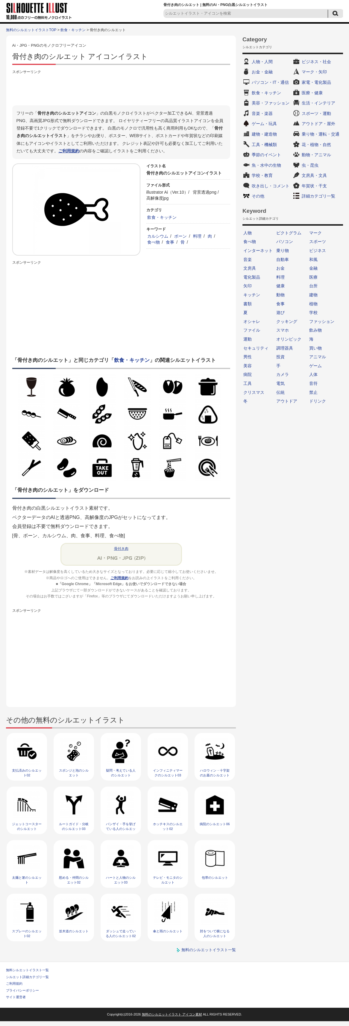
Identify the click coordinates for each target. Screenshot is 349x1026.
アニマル (317, 356)
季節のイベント (266, 154)
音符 (313, 383)
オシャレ (251, 321)
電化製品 (251, 277)
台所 (313, 285)
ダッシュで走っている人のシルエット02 (121, 933)
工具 (247, 383)
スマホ (282, 330)
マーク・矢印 (314, 71)
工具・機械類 (264, 144)
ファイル (251, 330)
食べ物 (153, 242)
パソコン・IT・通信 (270, 82)
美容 (247, 365)
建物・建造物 (264, 134)
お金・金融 (262, 71)
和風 (313, 259)
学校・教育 (262, 175)
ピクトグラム (288, 232)
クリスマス (253, 392)
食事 (170, 242)
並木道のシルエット (74, 931)
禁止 (313, 392)
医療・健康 (312, 92)
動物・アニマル (316, 154)
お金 (280, 268)
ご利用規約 (68, 150)
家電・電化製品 (316, 82)
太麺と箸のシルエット (27, 880)
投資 (280, 356)
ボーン (180, 236)
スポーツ (317, 241)
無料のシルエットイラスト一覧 (208, 950)
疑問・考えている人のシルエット (121, 773)
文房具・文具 (314, 175)
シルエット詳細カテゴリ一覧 (27, 977)
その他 (258, 196)
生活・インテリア (318, 103)
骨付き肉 (121, 549)
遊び (280, 312)
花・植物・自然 (316, 144)
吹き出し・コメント (270, 185)
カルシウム (157, 236)
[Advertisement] (121, 88)
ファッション (321, 321)
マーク (315, 232)
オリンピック (288, 339)
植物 (313, 303)
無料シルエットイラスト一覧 (27, 970)
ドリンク (317, 401)
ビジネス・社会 (316, 61)
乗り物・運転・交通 (320, 134)
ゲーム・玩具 (264, 123)
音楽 (247, 259)
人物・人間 (262, 61)
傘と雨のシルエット (168, 931)
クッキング (286, 321)
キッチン (251, 294)
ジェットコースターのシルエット (27, 826)
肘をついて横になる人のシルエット (215, 933)
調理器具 (284, 348)
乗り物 (282, 250)
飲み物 (315, 330)
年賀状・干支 (314, 185)
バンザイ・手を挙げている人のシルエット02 (121, 828)
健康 (280, 285)
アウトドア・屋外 (318, 123)
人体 (313, 374)
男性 (247, 356)
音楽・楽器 (262, 113)
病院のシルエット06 (215, 824)
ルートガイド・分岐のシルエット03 (74, 826)
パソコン (284, 241)
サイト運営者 (16, 997)
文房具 (249, 268)
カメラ (282, 374)
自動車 (282, 259)
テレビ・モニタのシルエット (168, 880)
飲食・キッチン (73, 30)
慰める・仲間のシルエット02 (74, 880)
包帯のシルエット (215, 877)
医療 (313, 277)
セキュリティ (255, 348)
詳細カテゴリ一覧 (318, 196)
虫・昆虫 (310, 165)
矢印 (247, 285)
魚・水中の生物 (266, 165)
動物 (280, 294)
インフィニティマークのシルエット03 (168, 773)
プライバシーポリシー (22, 990)
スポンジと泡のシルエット (74, 773)
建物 (313, 294)
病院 (247, 374)
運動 (247, 339)
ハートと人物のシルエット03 (121, 880)
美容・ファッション (270, 103)
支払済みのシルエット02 (27, 773)
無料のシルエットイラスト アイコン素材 (172, 1014)
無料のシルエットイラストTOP (31, 30)
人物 (247, 232)
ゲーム (315, 365)
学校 (313, 312)
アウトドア (286, 401)
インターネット (258, 250)
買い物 (315, 348)
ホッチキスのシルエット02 (168, 826)
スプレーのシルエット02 (27, 933)
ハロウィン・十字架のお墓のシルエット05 (215, 775)
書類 (247, 303)
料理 (197, 236)
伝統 (280, 392)
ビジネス (317, 250)
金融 (313, 268)
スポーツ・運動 (316, 113)
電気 (280, 383)
